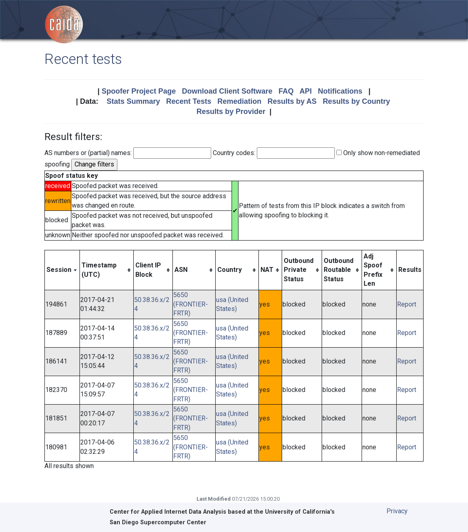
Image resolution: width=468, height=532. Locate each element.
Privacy (397, 511)
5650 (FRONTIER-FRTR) (190, 304)
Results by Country (356, 101)
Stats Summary (133, 101)
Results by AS (291, 101)
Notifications (340, 91)
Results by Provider (230, 111)
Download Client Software (227, 91)
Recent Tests (188, 101)
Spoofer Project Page (139, 91)
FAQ (286, 91)
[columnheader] (62, 270)
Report (406, 304)
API (306, 91)
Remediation (239, 101)
